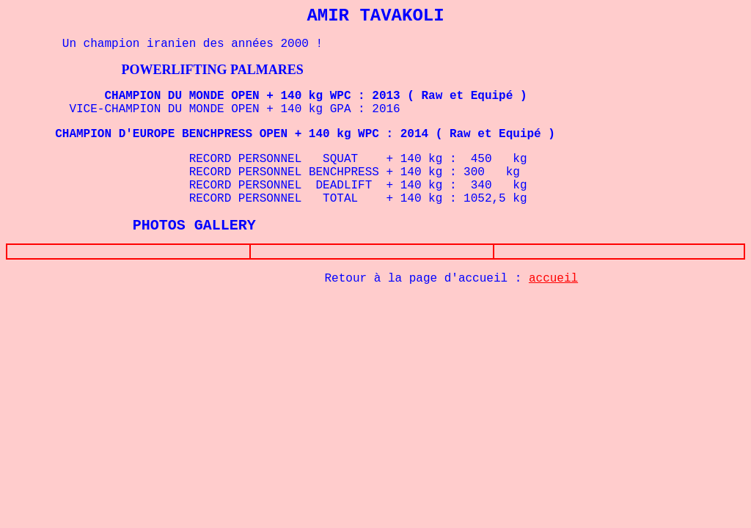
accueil (553, 281)
